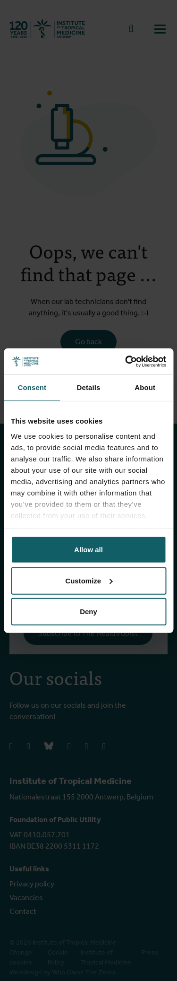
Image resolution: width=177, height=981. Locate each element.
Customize (88, 580)
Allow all (88, 550)
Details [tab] (89, 387)
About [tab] (145, 387)
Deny (88, 612)
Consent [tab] (31, 387)
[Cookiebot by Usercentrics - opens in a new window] (126, 361)
